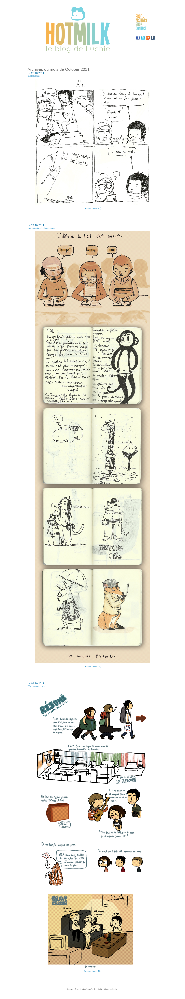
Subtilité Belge (34, 76)
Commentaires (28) (92, 666)
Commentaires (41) (92, 208)
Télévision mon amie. (37, 686)
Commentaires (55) (92, 971)
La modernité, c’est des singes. (41, 228)
